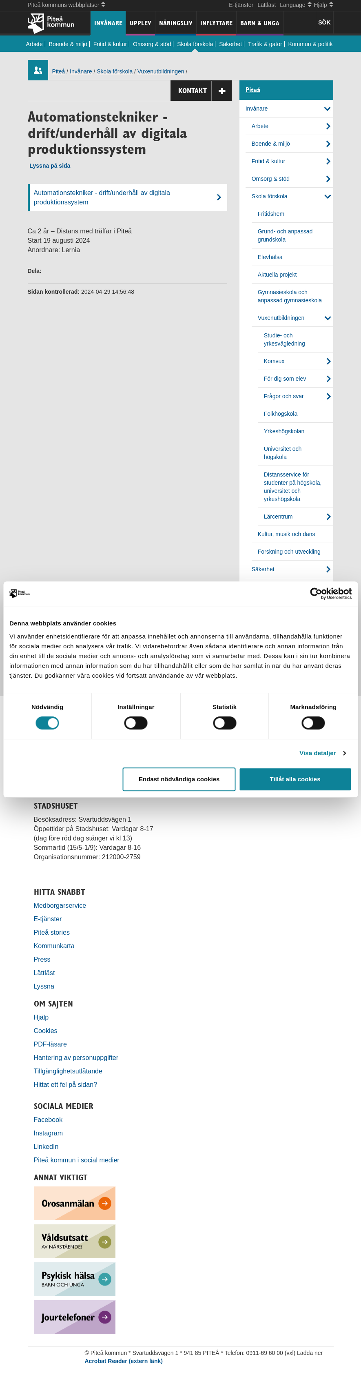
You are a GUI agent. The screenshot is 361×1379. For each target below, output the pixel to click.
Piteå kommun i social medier (77, 1160)
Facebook (48, 1119)
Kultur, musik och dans (286, 534)
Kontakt (205, 91)
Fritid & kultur (110, 44)
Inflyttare (216, 23)
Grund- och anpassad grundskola (285, 235)
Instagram (48, 1133)
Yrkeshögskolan (284, 431)
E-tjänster (241, 5)
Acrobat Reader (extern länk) (124, 1361)
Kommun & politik (310, 44)
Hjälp (41, 1017)
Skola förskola (195, 44)
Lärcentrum (278, 516)
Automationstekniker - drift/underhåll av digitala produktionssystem (102, 197)
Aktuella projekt (277, 274)
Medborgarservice (60, 905)
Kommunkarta (54, 945)
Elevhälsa (270, 257)
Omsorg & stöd (152, 44)
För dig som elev (285, 378)
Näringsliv (176, 23)
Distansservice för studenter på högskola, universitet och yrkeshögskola (293, 486)
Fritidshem (271, 214)
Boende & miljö (68, 44)
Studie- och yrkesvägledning (284, 339)
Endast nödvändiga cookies (179, 779)
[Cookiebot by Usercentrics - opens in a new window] (316, 594)
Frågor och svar (284, 396)
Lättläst (266, 5)
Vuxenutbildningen (160, 71)
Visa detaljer (317, 752)
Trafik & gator (265, 44)
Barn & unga (259, 23)
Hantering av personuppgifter (76, 1057)
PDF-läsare (50, 1044)
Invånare (108, 23)
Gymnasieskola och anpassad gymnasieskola (290, 296)
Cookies (46, 1030)
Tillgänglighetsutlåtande (68, 1071)
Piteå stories (52, 932)
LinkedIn (46, 1146)
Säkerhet (230, 44)
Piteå (58, 71)
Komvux (274, 361)
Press (42, 959)
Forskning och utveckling (289, 551)
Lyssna (44, 986)
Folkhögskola (281, 413)
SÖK (324, 22)
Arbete (34, 44)
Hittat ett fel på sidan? (65, 1084)
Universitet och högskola (283, 453)
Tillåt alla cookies (295, 779)
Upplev (140, 23)
